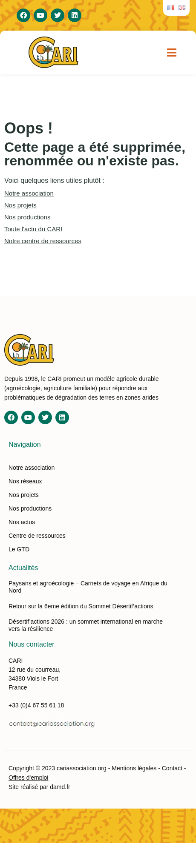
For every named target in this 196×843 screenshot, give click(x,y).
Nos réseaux (25, 481)
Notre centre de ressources (42, 240)
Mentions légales (134, 768)
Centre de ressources (37, 535)
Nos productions (27, 217)
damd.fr (60, 786)
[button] (171, 52)
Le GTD (19, 549)
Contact (172, 768)
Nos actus (22, 522)
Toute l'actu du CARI (33, 229)
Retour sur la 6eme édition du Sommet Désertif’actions (81, 606)
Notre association (29, 193)
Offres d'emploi (28, 777)
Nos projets (20, 205)
